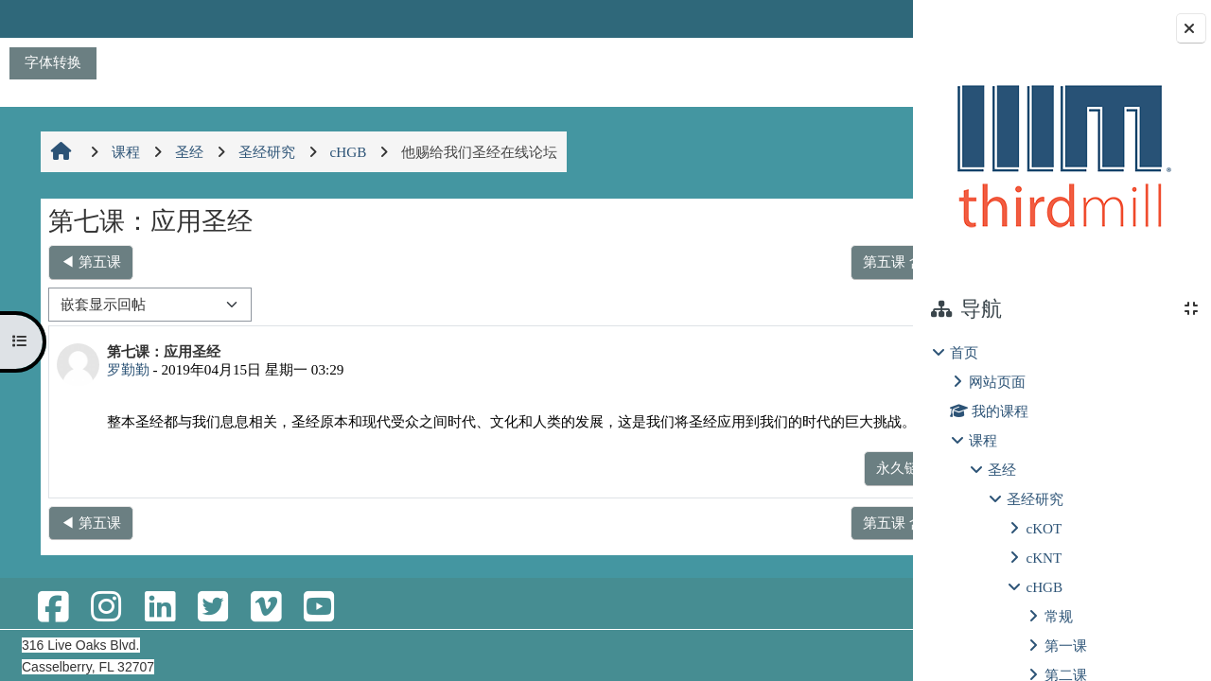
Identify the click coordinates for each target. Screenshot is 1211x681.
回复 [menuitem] (847, 488)
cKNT (1044, 558)
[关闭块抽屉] (1191, 28)
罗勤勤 (126, 369)
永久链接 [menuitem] (779, 488)
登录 (863, 18)
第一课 (1065, 645)
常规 (1058, 616)
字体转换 (53, 62)
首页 (964, 352)
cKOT (1044, 528)
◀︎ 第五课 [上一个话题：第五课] (89, 261)
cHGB (1044, 587)
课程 (983, 440)
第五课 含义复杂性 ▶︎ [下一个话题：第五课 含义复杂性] (805, 261)
